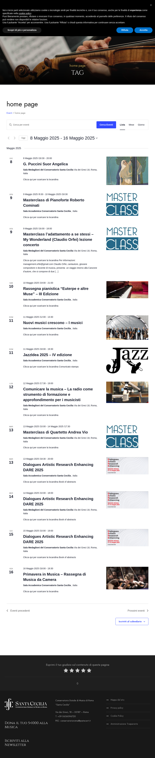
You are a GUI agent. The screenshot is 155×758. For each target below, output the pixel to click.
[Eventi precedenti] (8, 138)
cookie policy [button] (25, 13)
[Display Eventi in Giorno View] (141, 125)
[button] (150, 5)
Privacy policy (117, 707)
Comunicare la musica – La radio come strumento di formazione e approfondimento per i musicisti (58, 394)
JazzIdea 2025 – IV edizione (47, 355)
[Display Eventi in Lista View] (122, 125)
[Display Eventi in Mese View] (131, 125)
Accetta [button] (143, 30)
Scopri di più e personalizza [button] (22, 30)
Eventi (9, 113)
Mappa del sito (117, 699)
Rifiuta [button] (124, 30)
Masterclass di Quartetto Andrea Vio (55, 432)
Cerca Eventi (106, 124)
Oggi (23, 138)
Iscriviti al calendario (130, 621)
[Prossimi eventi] (14, 138)
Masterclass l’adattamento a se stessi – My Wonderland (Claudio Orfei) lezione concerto (58, 239)
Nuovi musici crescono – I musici (53, 323)
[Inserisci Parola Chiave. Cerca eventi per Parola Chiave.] (51, 125)
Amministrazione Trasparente (124, 723)
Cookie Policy (117, 715)
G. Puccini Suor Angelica (45, 164)
